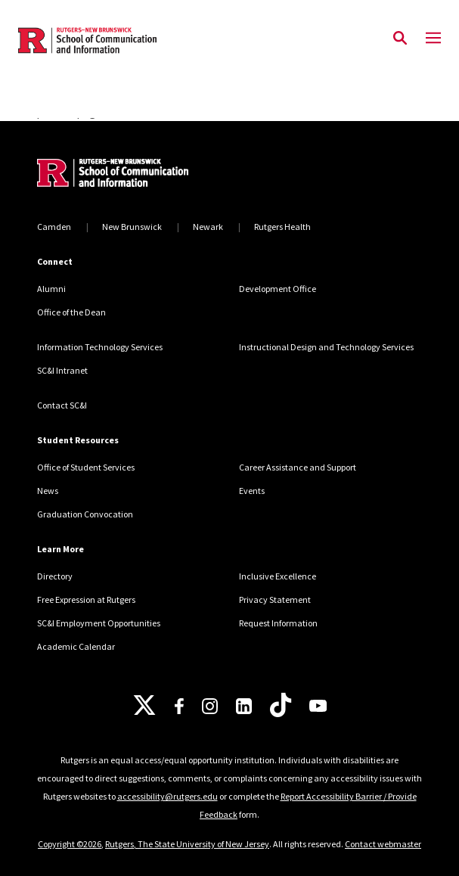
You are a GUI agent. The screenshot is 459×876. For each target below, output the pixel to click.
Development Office (277, 288)
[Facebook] (179, 706)
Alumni (51, 288)
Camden (54, 226)
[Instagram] (210, 706)
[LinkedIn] (244, 706)
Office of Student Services (86, 467)
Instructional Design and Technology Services (326, 347)
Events (252, 490)
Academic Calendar (76, 646)
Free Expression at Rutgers (86, 599)
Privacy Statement (275, 599)
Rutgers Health (282, 226)
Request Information (278, 623)
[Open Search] (400, 38)
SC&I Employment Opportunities (98, 623)
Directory (55, 576)
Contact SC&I (62, 405)
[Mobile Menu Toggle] (433, 38)
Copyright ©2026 (69, 844)
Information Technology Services (100, 347)
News (47, 490)
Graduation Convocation (85, 514)
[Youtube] (318, 706)
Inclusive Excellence (277, 576)
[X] (144, 706)
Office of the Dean (71, 312)
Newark (208, 226)
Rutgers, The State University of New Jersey (187, 844)
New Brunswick (132, 226)
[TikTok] (280, 706)
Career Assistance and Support (297, 467)
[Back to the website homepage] (87, 40)
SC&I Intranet (62, 370)
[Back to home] (139, 175)
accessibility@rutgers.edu (167, 796)
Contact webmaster (383, 844)
